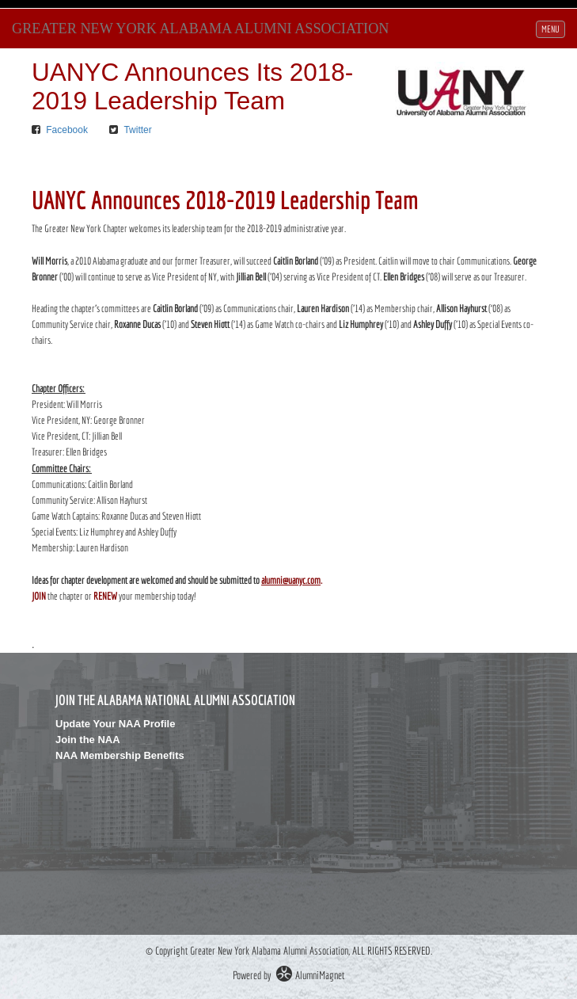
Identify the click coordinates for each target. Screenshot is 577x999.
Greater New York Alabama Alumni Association (200, 28)
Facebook (67, 129)
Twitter (137, 129)
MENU (553, 27)
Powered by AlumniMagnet (288, 975)
